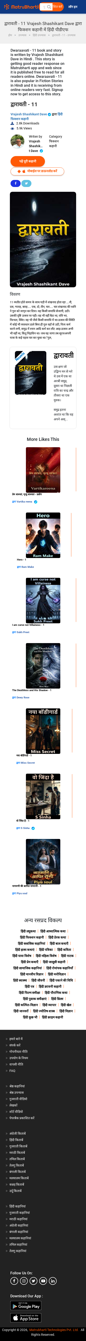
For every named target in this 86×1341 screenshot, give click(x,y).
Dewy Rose (23, 697)
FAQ (12, 1071)
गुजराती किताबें (18, 1146)
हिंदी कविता (64, 950)
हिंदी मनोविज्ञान (57, 974)
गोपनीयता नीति (18, 1051)
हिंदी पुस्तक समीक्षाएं (35, 999)
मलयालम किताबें (19, 1178)
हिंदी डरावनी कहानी (50, 986)
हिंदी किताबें (16, 1140)
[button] (49, 6)
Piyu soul (22, 893)
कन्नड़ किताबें (16, 1184)
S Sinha (28, 828)
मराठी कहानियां (18, 1219)
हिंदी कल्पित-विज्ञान (26, 1005)
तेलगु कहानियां (17, 1251)
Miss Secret (28, 762)
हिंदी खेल (66, 1005)
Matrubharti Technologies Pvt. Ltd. (54, 1330)
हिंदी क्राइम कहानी (52, 1017)
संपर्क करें (14, 1045)
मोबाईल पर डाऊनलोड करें (37, 171)
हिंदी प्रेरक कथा (57, 937)
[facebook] (14, 1281)
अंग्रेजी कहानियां (18, 1225)
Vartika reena (27, 502)
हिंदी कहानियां (17, 1206)
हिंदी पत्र (29, 986)
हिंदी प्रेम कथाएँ (29, 962)
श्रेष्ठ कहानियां (17, 1086)
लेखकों (13, 1105)
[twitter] (33, 1281)
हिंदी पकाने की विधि (61, 980)
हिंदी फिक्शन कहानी (32, 937)
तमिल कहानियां (18, 1244)
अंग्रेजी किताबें (17, 1133)
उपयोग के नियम (18, 1058)
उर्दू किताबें (15, 1191)
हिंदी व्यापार (49, 1005)
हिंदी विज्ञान (66, 1011)
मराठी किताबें (17, 1152)
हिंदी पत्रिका (46, 950)
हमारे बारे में (15, 1039)
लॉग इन (73, 7)
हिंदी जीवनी (38, 980)
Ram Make (28, 567)
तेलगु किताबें (16, 1165)
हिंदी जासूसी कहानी (54, 962)
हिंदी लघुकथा (28, 931)
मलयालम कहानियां (20, 1238)
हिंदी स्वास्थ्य (20, 980)
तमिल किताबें (17, 1159)
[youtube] (43, 1281)
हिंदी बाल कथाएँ (59, 943)
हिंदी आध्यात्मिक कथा (53, 931)
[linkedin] (53, 1281)
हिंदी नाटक (67, 956)
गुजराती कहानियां (19, 1213)
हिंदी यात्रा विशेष (21, 956)
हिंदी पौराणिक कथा (56, 993)
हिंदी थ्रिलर (57, 999)
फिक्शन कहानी (54, 143)
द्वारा (14, 501)
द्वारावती (64, 355)
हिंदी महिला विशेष (46, 956)
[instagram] (24, 1281)
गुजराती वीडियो (18, 1099)
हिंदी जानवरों (21, 1011)
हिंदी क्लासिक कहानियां (31, 943)
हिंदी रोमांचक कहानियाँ (59, 968)
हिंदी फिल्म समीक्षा (29, 993)
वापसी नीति (16, 1064)
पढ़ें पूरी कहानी (27, 161)
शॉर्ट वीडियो (16, 1112)
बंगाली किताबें (17, 1172)
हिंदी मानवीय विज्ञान (31, 974)
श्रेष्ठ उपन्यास (16, 1092)
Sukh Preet (23, 632)
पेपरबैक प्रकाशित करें (21, 1118)
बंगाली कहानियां (18, 1232)
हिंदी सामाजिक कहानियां (27, 968)
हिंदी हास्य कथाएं (24, 950)
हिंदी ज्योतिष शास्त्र (44, 1011)
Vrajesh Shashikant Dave (31, 114)
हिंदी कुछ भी (30, 1017)
